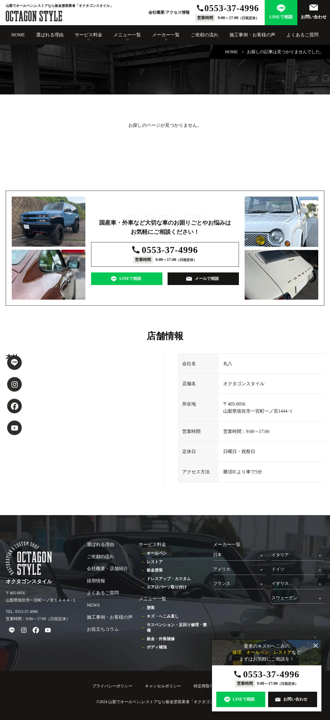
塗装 (151, 608)
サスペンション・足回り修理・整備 (177, 628)
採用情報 (96, 580)
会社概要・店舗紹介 (107, 568)
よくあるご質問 (302, 34)
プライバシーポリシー (112, 686)
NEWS (93, 605)
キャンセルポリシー (163, 686)
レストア (155, 562)
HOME (18, 34)
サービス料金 (88, 34)
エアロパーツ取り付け (167, 587)
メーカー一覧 (166, 34)
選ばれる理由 (50, 34)
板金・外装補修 (161, 639)
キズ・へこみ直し (163, 616)
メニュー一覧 (127, 34)
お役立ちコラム (103, 629)
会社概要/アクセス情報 (169, 13)
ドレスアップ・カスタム (169, 579)
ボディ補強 (157, 647)
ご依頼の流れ (204, 34)
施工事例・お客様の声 (252, 34)
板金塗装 (155, 570)
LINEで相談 (281, 17)
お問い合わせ (314, 17)
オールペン (157, 553)
